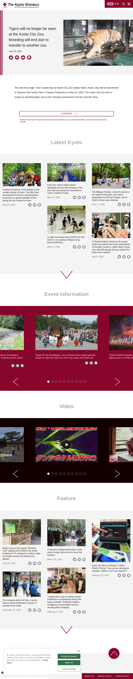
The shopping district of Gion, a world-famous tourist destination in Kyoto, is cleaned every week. (20, 603)
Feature (66, 498)
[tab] (48, 382)
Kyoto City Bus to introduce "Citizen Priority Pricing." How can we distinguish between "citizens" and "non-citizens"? (110, 568)
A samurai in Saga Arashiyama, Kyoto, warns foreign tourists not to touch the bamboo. (65, 552)
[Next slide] (117, 382)
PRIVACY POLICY (105, 676)
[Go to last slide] (15, 382)
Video (66, 406)
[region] (42, 661)
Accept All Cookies (69, 656)
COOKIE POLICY (122, 676)
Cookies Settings (69, 669)
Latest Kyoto (66, 142)
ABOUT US (89, 676)
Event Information (66, 294)
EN (110, 4)
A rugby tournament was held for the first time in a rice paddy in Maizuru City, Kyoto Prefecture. (66, 240)
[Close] (78, 651)
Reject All (69, 663)
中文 (117, 4)
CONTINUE (66, 114)
